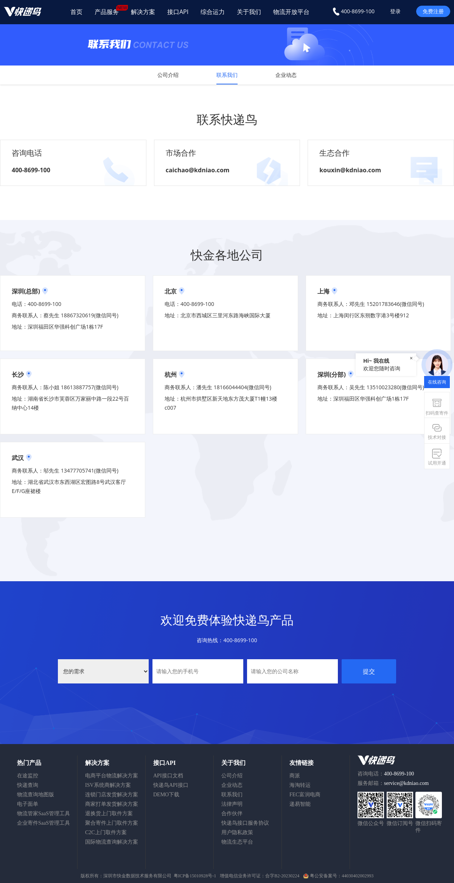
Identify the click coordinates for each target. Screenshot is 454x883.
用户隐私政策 (237, 832)
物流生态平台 (237, 842)
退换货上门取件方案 (109, 813)
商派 (294, 775)
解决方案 (143, 12)
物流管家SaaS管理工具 (43, 813)
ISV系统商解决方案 (108, 785)
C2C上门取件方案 (106, 832)
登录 (395, 11)
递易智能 (300, 804)
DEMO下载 (166, 794)
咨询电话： (386, 774)
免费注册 (433, 11)
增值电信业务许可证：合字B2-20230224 (259, 875)
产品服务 (110, 10)
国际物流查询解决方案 (111, 842)
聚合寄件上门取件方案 (111, 823)
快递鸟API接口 (170, 785)
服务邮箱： (393, 783)
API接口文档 (168, 775)
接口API (177, 12)
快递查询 (27, 785)
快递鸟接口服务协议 (245, 823)
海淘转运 (300, 785)
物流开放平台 (291, 12)
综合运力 (213, 12)
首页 (76, 12)
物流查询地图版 (35, 794)
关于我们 (249, 12)
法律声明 (232, 804)
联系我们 (227, 74)
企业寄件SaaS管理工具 (43, 823)
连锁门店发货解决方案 (111, 794)
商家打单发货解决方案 (111, 804)
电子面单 (27, 804)
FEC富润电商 (304, 794)
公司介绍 (168, 74)
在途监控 (27, 775)
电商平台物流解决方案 (111, 775)
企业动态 (286, 74)
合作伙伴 (232, 813)
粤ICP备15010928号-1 (195, 875)
